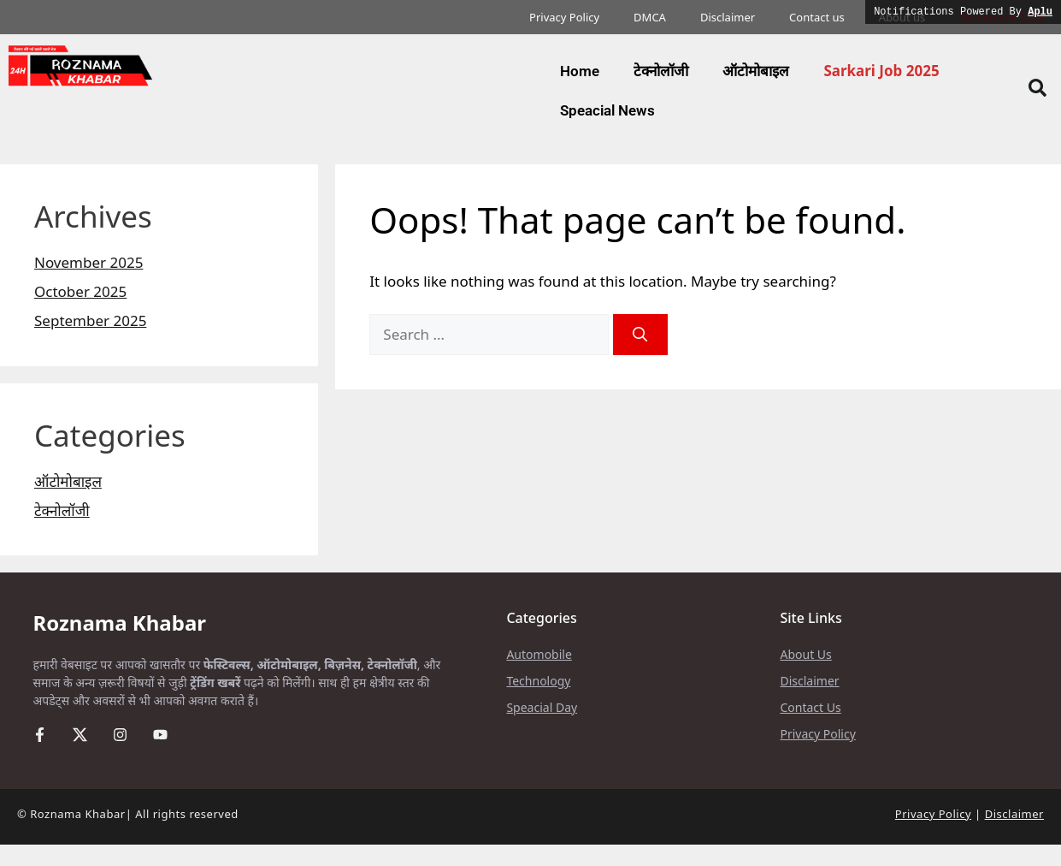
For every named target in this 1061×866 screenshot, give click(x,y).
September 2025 (90, 320)
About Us (805, 654)
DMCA (650, 17)
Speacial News (607, 110)
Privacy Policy (564, 17)
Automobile (538, 654)
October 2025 (80, 291)
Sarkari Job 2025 (881, 70)
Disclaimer (727, 17)
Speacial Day (541, 707)
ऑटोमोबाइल (755, 71)
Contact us (817, 17)
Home (579, 71)
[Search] (640, 334)
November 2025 (88, 262)
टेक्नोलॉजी (661, 71)
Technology (538, 681)
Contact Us (810, 707)
